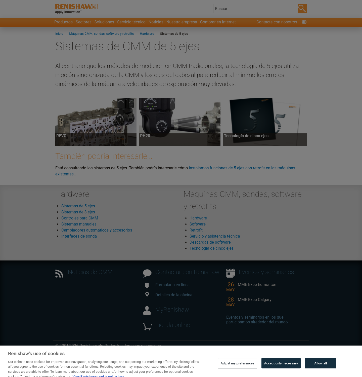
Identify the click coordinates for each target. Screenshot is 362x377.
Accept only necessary (281, 366)
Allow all (320, 366)
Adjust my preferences (237, 366)
